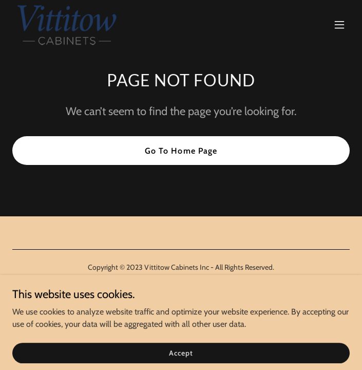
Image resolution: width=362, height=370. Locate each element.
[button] (339, 24)
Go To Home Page (181, 151)
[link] (66, 24)
